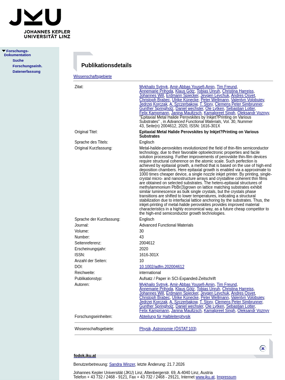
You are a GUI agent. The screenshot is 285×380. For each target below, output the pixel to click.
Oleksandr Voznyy (253, 113)
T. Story (206, 104)
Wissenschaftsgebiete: (94, 329)
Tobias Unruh (208, 91)
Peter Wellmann (215, 100)
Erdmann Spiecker (182, 95)
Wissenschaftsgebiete (92, 76)
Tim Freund (227, 87)
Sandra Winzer (122, 364)
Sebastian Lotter (240, 108)
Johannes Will (151, 95)
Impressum (226, 377)
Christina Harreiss (237, 91)
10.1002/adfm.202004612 (161, 267)
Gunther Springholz (156, 108)
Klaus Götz (185, 91)
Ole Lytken (214, 108)
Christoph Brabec (154, 100)
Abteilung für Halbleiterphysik (165, 316)
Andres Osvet (243, 95)
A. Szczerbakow (183, 104)
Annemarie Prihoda (156, 91)
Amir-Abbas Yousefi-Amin (192, 87)
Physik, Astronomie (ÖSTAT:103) (168, 329)
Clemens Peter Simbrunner (238, 104)
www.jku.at (205, 377)
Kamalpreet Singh (219, 113)
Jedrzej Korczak (153, 104)
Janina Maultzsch (186, 113)
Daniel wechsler (189, 108)
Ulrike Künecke (185, 100)
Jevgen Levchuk (215, 95)
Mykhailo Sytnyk (153, 87)
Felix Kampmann (154, 113)
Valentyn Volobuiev (247, 100)
